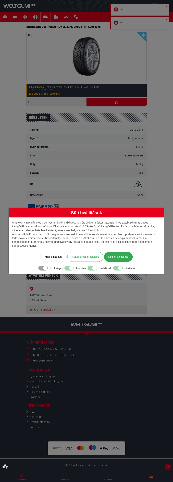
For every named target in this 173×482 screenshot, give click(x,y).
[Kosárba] (116, 102)
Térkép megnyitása (43, 310)
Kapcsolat (36, 417)
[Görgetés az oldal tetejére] (168, 466)
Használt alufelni (40, 392)
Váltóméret (36, 427)
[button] (166, 5)
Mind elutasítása (53, 256)
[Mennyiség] (56, 102)
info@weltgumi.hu (43, 361)
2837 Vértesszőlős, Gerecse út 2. (51, 349)
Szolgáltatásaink (40, 422)
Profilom (35, 397)
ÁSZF (33, 412)
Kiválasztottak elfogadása (85, 256)
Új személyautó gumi (42, 376)
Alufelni (34, 387)
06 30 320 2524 (41, 355)
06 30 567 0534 (64, 355)
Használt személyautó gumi (47, 381)
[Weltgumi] (19, 6)
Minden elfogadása (118, 256)
